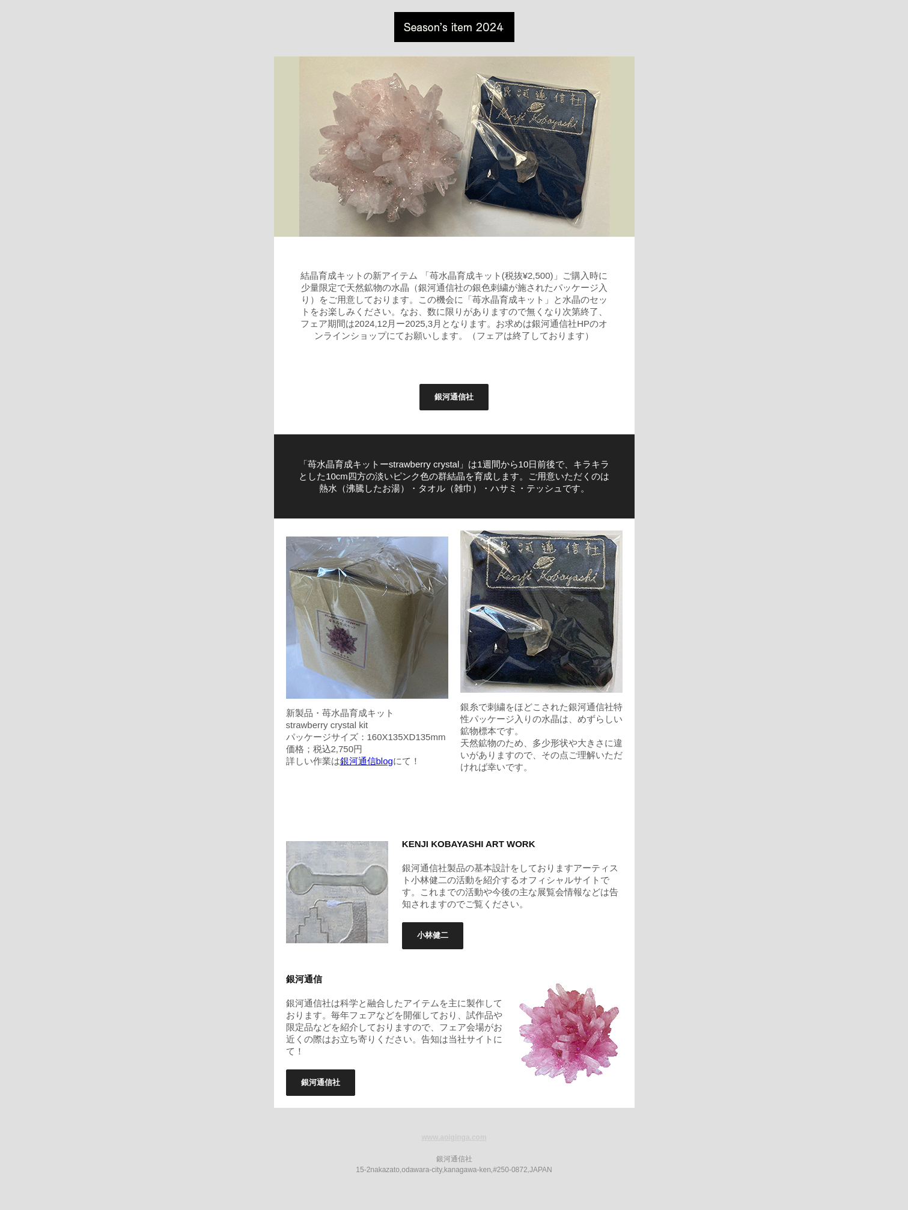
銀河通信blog (366, 761)
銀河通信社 (454, 396)
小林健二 (432, 935)
